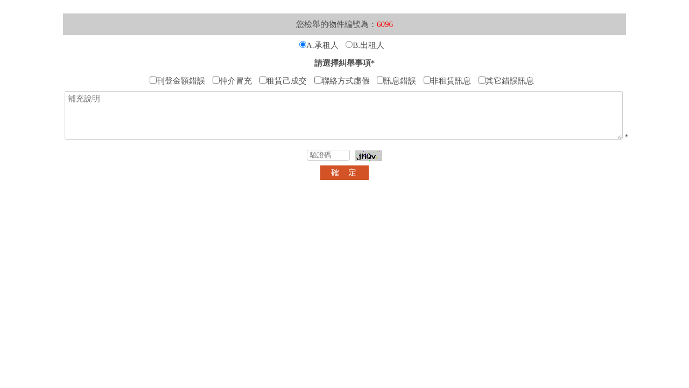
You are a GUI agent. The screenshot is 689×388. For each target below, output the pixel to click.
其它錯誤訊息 (506, 81)
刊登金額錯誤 (177, 81)
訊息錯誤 (396, 81)
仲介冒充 (232, 81)
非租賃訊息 (447, 81)
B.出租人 (365, 45)
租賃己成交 (283, 81)
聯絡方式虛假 (342, 81)
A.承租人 (319, 45)
